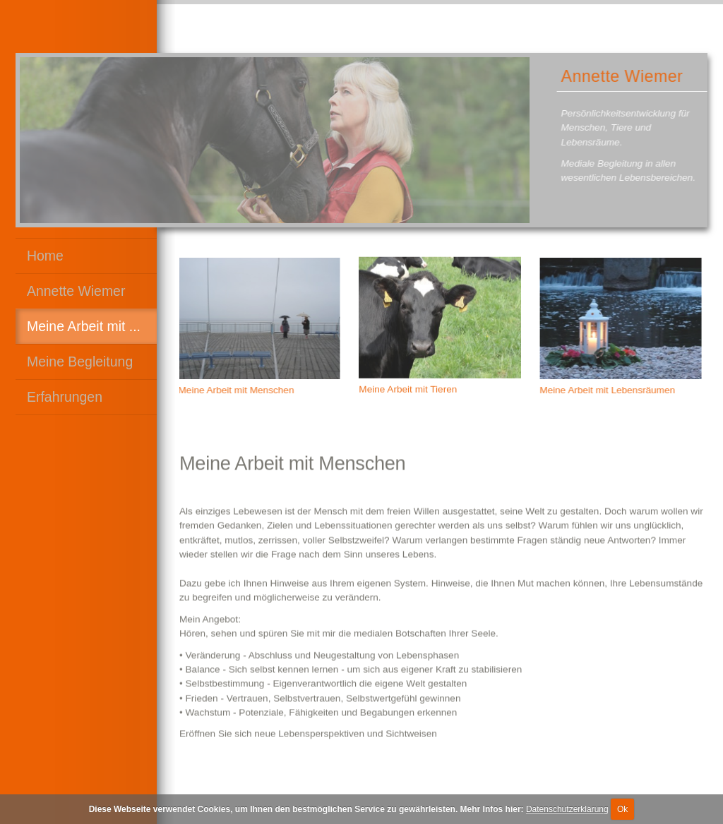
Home (45, 255)
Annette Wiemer (76, 291)
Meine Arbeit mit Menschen (234, 390)
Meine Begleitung (80, 361)
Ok (622, 809)
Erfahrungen (64, 397)
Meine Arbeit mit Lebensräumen (608, 390)
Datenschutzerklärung (567, 809)
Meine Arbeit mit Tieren (408, 387)
